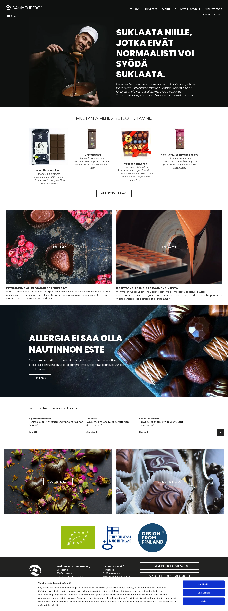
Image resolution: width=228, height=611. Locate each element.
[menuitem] (132, 9)
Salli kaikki (203, 575)
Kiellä (204, 592)
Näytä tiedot (155, 605)
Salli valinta (204, 583)
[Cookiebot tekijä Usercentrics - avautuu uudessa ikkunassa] (19, 605)
